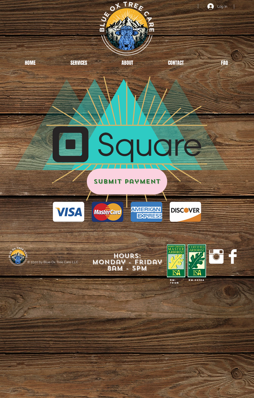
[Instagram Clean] (216, 256)
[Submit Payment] (127, 181)
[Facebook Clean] (232, 256)
